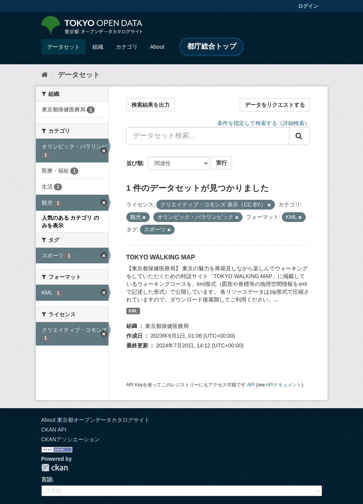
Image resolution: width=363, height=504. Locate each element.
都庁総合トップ (211, 46)
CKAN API (54, 429)
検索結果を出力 (150, 105)
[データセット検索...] (207, 136)
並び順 (134, 163)
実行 (221, 163)
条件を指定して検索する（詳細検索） (263, 123)
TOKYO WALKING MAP (160, 257)
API (251, 385)
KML (133, 310)
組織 (97, 47)
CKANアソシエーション (70, 439)
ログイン (308, 6)
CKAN (54, 467)
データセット (63, 47)
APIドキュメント (283, 385)
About (157, 47)
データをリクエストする (275, 105)
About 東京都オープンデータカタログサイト (95, 420)
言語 (46, 479)
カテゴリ (127, 47)
